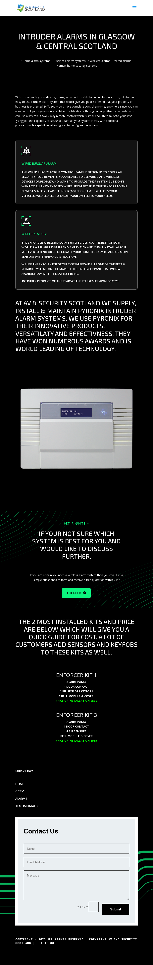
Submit (115, 909)
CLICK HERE (74, 593)
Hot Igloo (45, 943)
